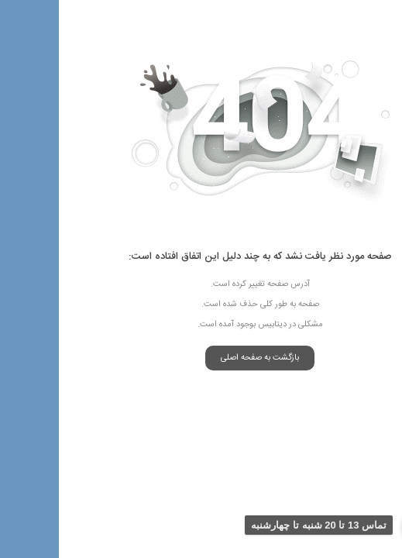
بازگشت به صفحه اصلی (201, 358)
